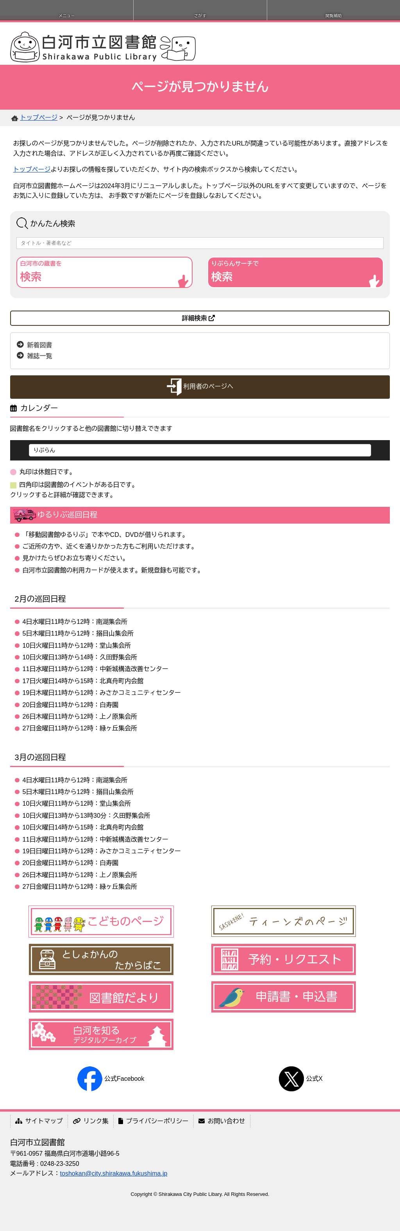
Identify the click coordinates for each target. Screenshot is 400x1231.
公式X (300, 1078)
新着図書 (39, 345)
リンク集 (91, 1121)
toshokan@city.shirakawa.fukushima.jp (114, 1173)
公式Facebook (110, 1078)
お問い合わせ (221, 1121)
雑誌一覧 (39, 356)
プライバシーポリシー (153, 1121)
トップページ (38, 117)
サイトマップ (39, 1121)
